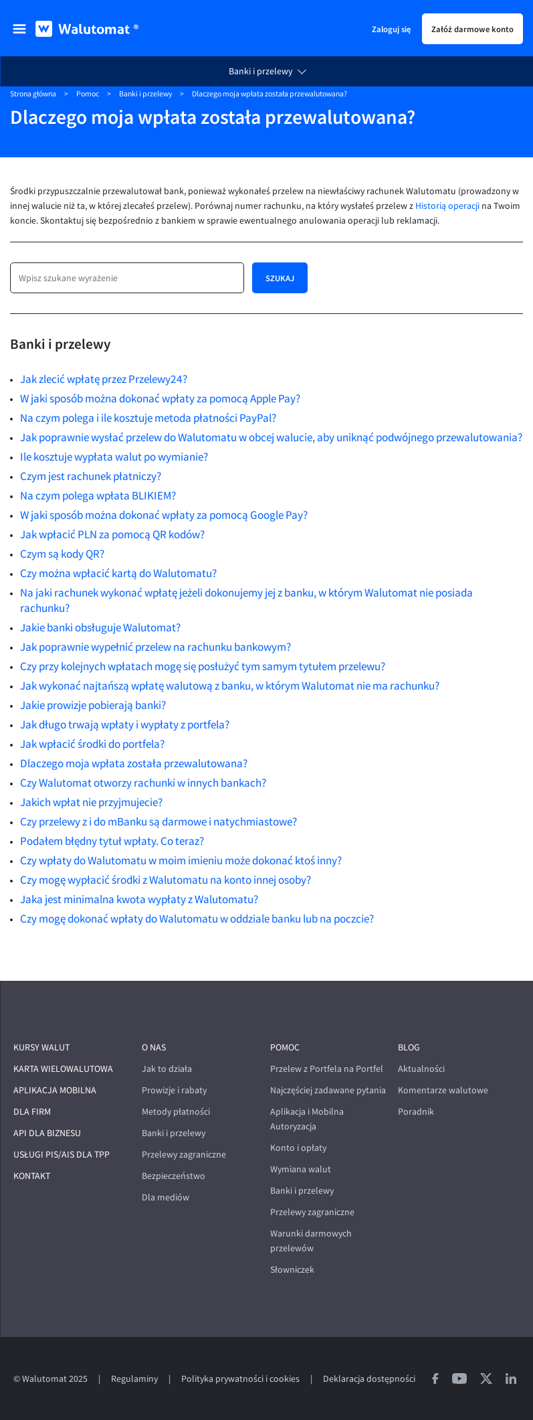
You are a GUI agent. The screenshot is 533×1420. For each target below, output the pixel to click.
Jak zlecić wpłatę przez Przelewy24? (103, 379)
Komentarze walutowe (443, 1090)
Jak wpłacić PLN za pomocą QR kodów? (112, 534)
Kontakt (31, 1176)
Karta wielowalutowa (63, 1069)
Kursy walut (41, 1047)
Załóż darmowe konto (472, 28)
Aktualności (421, 1069)
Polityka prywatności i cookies (240, 1379)
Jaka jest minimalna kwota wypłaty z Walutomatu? (139, 899)
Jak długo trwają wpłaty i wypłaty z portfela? (124, 724)
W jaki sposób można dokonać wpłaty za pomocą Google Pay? (164, 514)
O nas (154, 1047)
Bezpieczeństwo (173, 1176)
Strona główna (33, 93)
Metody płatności (176, 1111)
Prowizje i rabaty (174, 1090)
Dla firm (32, 1111)
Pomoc (87, 93)
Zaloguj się (391, 28)
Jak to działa (167, 1069)
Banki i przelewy (260, 71)
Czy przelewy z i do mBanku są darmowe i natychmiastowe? (158, 821)
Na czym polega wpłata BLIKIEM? (98, 495)
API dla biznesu (47, 1133)
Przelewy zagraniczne (184, 1154)
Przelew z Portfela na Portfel (326, 1069)
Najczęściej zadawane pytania (328, 1090)
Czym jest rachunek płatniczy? (90, 476)
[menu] (19, 28)
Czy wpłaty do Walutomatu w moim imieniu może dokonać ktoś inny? (181, 860)
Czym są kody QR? (62, 553)
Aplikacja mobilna (54, 1090)
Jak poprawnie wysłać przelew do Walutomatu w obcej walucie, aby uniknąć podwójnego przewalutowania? (271, 437)
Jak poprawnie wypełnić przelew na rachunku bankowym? (155, 646)
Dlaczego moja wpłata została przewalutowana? (133, 763)
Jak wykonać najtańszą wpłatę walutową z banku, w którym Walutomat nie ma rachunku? (229, 685)
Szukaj (279, 277)
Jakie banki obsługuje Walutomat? (100, 627)
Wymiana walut (300, 1169)
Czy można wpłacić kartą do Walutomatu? (118, 573)
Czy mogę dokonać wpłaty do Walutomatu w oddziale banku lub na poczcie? (197, 918)
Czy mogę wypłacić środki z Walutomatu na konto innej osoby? (165, 879)
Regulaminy (134, 1379)
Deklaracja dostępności (369, 1379)
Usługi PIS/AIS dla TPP (61, 1154)
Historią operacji (447, 206)
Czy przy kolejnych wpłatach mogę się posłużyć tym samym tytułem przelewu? (202, 666)
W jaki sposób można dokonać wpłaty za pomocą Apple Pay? (160, 398)
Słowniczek (292, 1269)
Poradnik (416, 1111)
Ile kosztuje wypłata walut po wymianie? (114, 456)
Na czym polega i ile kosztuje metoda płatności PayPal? (148, 417)
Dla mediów (165, 1197)
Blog (409, 1047)
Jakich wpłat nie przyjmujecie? (91, 802)
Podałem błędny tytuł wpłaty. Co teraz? (112, 841)
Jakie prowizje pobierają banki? (93, 705)
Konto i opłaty (298, 1148)
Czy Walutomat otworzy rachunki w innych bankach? (143, 782)
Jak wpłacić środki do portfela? (92, 743)
